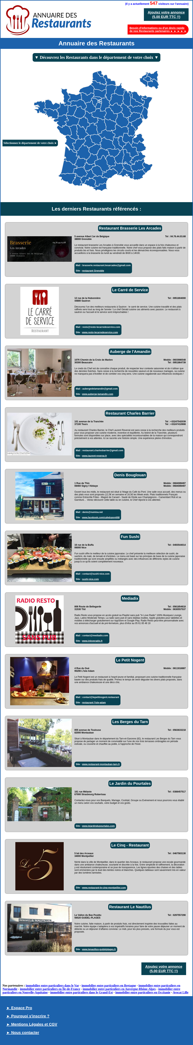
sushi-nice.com (90, 579)
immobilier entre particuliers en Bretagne (109, 985)
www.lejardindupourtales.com (98, 826)
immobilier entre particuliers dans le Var (52, 985)
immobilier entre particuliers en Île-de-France (50, 989)
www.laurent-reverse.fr (94, 455)
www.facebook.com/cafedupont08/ (101, 517)
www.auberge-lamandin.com (97, 394)
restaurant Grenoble (93, 270)
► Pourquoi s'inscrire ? (27, 1016)
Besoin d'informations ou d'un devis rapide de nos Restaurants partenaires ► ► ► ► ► (158, 29)
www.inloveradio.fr (92, 641)
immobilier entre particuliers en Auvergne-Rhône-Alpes (119, 989)
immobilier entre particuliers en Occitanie (142, 992)
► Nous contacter (22, 1032)
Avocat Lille (180, 992)
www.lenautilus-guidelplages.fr (99, 949)
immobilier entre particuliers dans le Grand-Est (81, 992)
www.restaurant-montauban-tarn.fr (101, 764)
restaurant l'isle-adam (94, 702)
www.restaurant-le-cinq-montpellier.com (104, 887)
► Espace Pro (19, 1008)
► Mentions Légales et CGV (31, 1024)
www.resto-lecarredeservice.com (100, 332)
